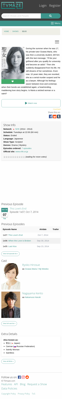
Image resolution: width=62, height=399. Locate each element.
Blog (22, 384)
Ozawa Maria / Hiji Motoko (37, 269)
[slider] (14, 157)
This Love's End (18, 208)
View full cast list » (9, 323)
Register (55, 5)
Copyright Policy (8, 394)
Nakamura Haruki (33, 297)
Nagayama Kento (32, 293)
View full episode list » (10, 253)
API (16, 384)
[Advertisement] (21, 184)
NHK (17, 129)
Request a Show (37, 384)
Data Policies (9, 388)
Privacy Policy (24, 394)
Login (43, 5)
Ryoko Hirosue (31, 265)
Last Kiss (12, 246)
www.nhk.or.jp (22, 151)
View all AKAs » (8, 361)
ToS (33, 394)
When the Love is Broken (19, 241)
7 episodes (27, 148)
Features (6, 384)
